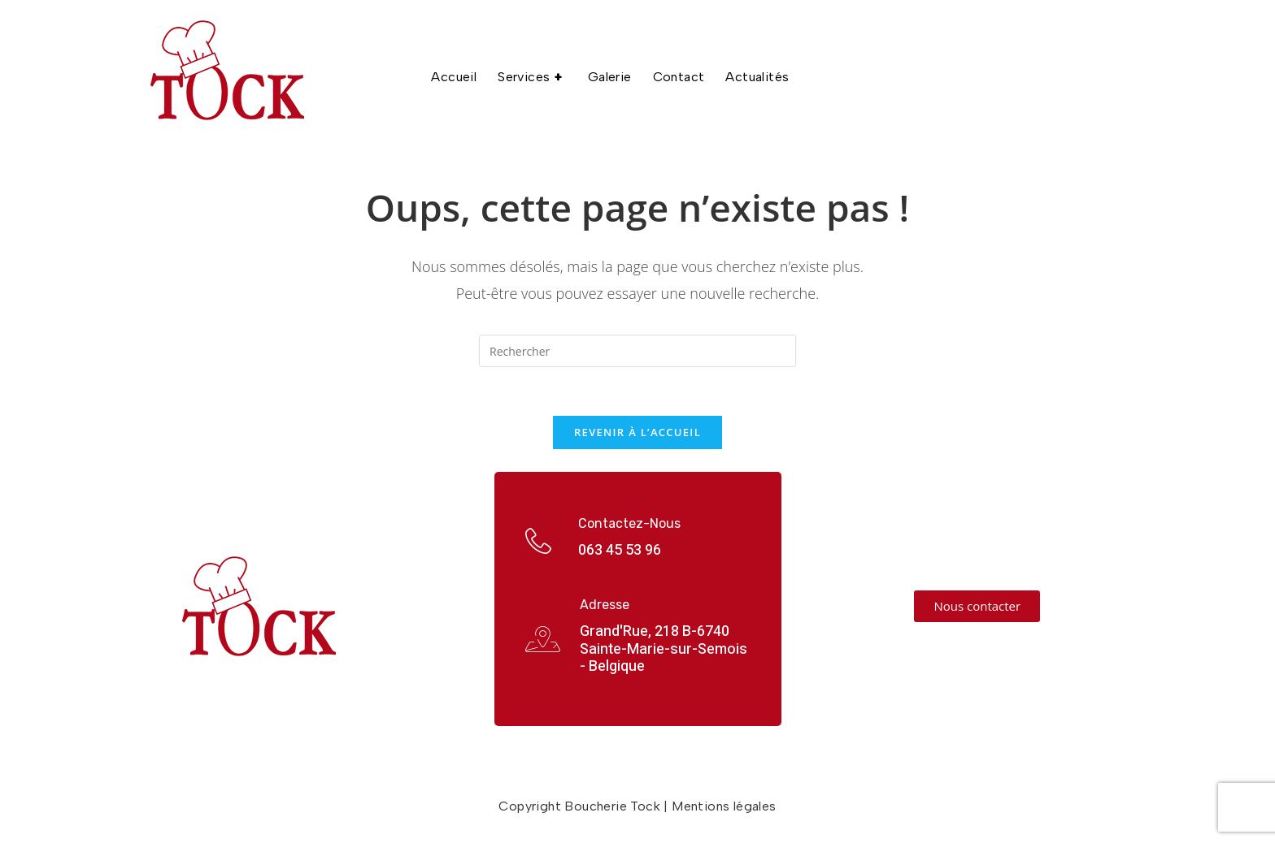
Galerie (610, 76)
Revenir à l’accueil (637, 432)
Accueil (453, 76)
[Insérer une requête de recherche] (637, 351)
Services (532, 77)
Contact (679, 76)
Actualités (757, 76)
